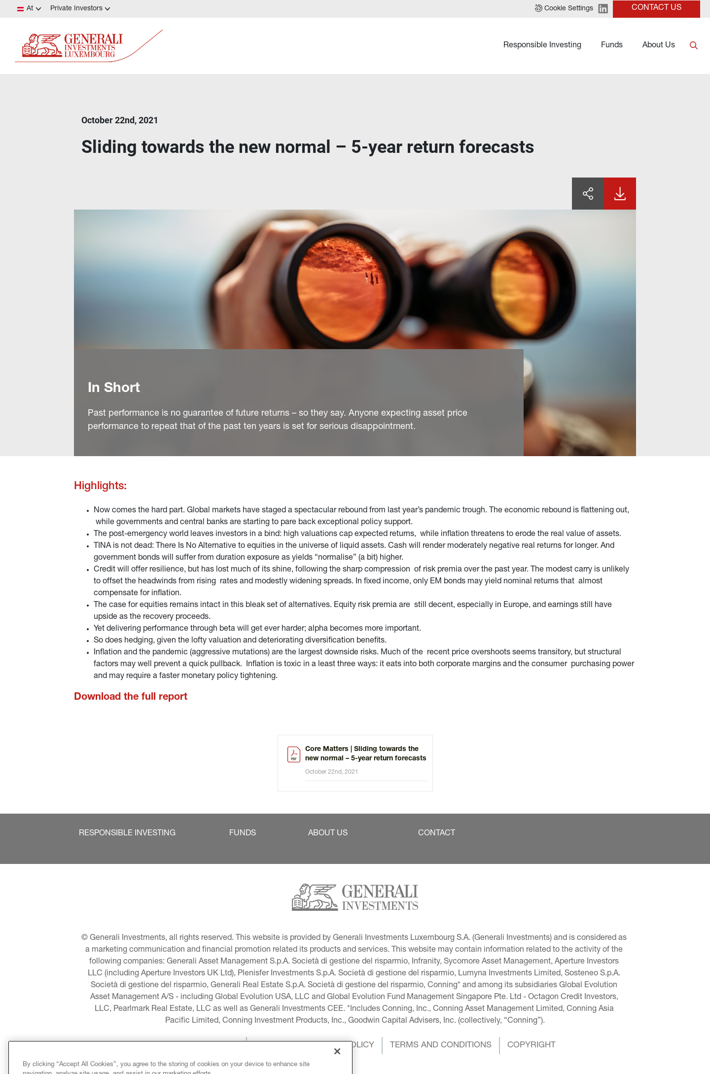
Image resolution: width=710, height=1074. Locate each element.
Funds (612, 46)
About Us (658, 46)
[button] (564, 9)
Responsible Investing (542, 46)
